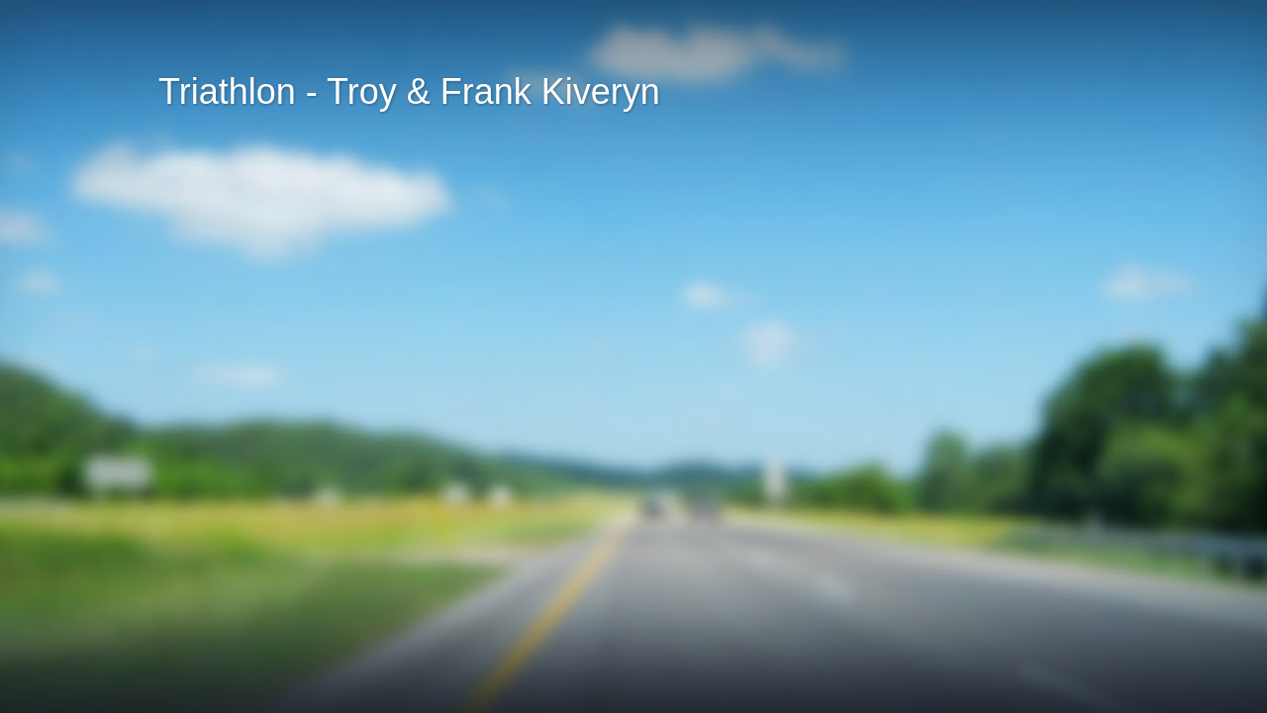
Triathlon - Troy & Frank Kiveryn (409, 91)
